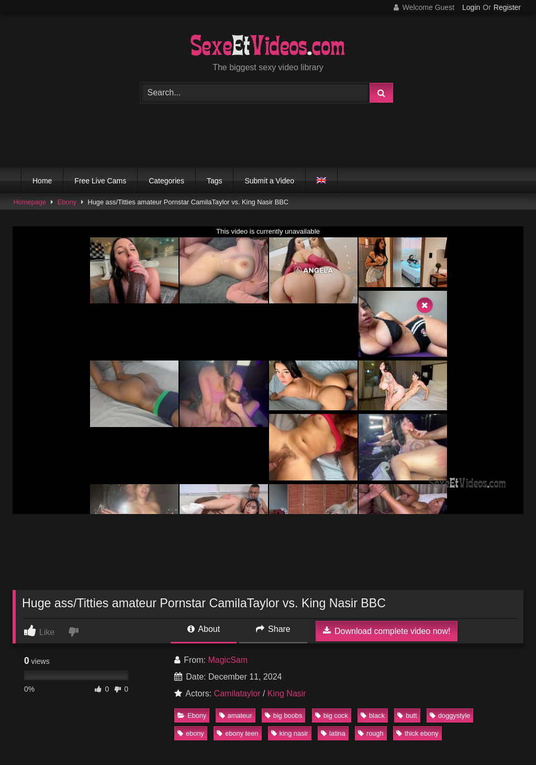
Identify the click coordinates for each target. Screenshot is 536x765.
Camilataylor (237, 693)
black (373, 715)
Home (42, 181)
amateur (235, 715)
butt (407, 715)
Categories (166, 181)
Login (471, 7)
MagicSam (228, 659)
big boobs (284, 715)
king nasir (289, 733)
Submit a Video (269, 181)
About (203, 629)
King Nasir (286, 693)
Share (273, 629)
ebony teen (237, 733)
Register (507, 7)
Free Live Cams (100, 181)
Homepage (30, 202)
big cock (331, 715)
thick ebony (417, 733)
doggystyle (450, 715)
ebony (190, 733)
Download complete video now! (387, 631)
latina (333, 733)
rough (371, 733)
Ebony (67, 202)
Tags (214, 181)
